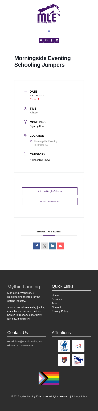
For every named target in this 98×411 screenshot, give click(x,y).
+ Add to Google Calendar (50, 191)
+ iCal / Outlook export (49, 201)
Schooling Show (40, 160)
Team (55, 303)
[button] (49, 31)
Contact (56, 307)
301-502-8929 (24, 345)
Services (57, 299)
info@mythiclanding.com (29, 341)
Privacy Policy (60, 311)
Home (55, 295)
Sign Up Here (37, 126)
